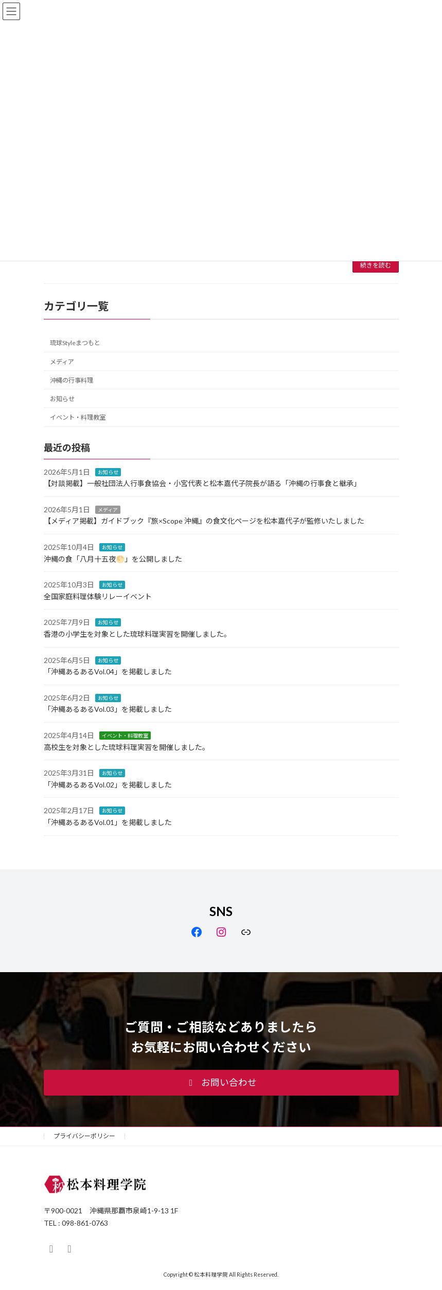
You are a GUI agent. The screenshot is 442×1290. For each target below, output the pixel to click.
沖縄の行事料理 (71, 380)
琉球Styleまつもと (75, 343)
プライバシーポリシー (84, 1136)
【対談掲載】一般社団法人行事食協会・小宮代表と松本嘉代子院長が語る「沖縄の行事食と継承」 (202, 483)
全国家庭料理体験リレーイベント (98, 596)
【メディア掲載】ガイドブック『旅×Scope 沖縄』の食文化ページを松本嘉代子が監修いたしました (204, 520)
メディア (62, 362)
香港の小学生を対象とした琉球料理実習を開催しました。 (137, 634)
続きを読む (375, 265)
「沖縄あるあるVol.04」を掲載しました (108, 671)
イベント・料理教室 (77, 417)
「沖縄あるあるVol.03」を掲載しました (108, 709)
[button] (221, 1083)
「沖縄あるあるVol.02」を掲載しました (108, 784)
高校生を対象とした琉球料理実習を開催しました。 (126, 747)
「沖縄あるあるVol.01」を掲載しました (108, 822)
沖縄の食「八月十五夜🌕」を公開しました (113, 558)
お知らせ (62, 399)
